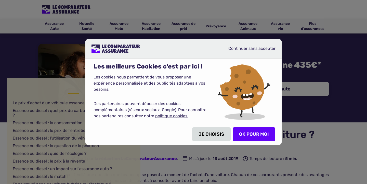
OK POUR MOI (254, 134)
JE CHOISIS (211, 134)
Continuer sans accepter (247, 50)
